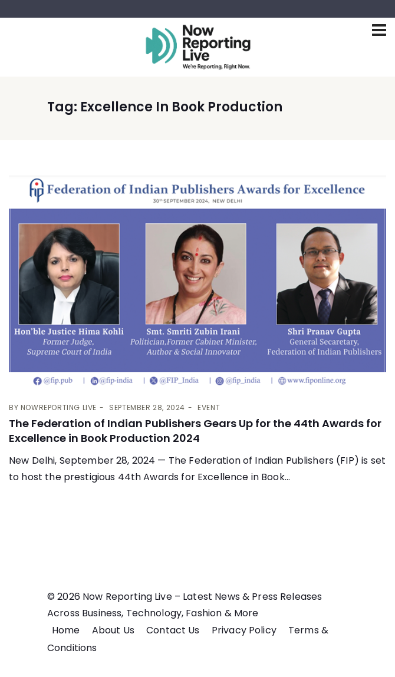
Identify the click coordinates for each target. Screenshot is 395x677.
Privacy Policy (244, 630)
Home (66, 630)
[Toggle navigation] (379, 30)
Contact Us (173, 630)
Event (209, 407)
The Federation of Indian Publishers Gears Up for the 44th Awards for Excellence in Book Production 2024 (195, 430)
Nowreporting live (59, 407)
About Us (113, 630)
